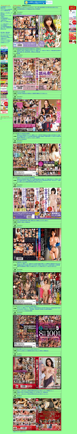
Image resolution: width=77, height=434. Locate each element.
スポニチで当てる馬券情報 (6, 9)
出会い (9, 41)
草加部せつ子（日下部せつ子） (36, 392)
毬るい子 (34, 9)
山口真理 (46, 309)
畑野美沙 (48, 263)
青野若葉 (58, 265)
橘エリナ (25, 137)
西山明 (56, 307)
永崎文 (27, 179)
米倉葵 (50, 265)
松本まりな (19, 350)
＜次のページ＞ (22, 431)
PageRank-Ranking (4, 17)
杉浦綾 (48, 179)
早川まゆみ (57, 263)
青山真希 (30, 136)
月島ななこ (48, 50)
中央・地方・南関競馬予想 (6, 27)
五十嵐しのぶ (44, 93)
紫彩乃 (34, 180)
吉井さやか (54, 266)
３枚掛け (2, 16)
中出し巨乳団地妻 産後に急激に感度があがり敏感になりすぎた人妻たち (32, 220)
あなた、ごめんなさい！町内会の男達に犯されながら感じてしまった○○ (32, 393)
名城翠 (46, 136)
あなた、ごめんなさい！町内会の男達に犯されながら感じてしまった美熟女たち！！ (35, 390)
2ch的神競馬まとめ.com (6, 6)
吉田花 (37, 180)
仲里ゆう (57, 179)
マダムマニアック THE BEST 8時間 (24, 310)
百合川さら (24, 180)
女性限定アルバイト (5, 42)
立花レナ (47, 265)
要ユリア (40, 181)
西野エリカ (50, 136)
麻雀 (9, 32)
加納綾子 (43, 136)
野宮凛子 (38, 9)
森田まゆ (40, 179)
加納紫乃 (21, 136)
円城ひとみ (28, 266)
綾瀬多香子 (23, 266)
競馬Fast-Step (3, 29)
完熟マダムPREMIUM (22, 139)
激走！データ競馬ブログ (6, 21)
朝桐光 (39, 263)
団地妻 (18, 53)
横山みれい (48, 307)
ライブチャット (4, 41)
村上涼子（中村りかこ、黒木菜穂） (27, 309)
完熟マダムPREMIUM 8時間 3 (23, 133)
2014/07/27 (19, 397)
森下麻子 (35, 265)
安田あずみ (19, 179)
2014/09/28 (19, 355)
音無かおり (55, 135)
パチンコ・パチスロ (5, 33)
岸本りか (31, 179)
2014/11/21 (19, 271)
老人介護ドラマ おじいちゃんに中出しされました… (28, 349)
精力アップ (10, 40)
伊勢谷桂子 (37, 309)
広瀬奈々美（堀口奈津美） (25, 51)
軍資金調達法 (3, 36)
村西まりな (31, 265)
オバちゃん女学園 (21, 91)
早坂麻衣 (19, 265)
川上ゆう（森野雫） (36, 137)
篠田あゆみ (19, 135)
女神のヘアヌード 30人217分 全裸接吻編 (26, 177)
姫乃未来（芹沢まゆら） (52, 180)
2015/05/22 (19, 98)
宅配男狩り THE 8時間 (22, 262)
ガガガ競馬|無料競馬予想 (6, 26)
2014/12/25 (19, 227)
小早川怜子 (19, 93)
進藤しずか (44, 179)
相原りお (54, 265)
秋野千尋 (59, 136)
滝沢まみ (49, 266)
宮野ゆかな (33, 51)
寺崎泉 (21, 137)
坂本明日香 (31, 181)
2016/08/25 (19, 13)
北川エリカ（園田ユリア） (36, 50)
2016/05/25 (19, 56)
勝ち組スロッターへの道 (6, 15)
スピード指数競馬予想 (5, 10)
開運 (7, 36)
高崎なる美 (50, 135)
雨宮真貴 (24, 179)
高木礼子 (33, 350)
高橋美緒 (24, 135)
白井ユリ (29, 137)
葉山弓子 (23, 265)
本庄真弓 (42, 309)
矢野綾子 (40, 265)
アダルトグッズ (4, 40)
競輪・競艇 (5, 32)
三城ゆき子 (36, 181)
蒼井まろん (52, 179)
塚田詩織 (53, 50)
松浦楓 (26, 265)
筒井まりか (25, 136)
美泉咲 (18, 137)
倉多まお (44, 50)
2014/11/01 (19, 314)
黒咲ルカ (21, 181)
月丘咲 (43, 265)
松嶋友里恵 (35, 136)
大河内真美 (19, 9)
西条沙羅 (38, 51)
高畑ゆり (19, 392)
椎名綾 (52, 307)
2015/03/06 (19, 142)
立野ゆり (41, 350)
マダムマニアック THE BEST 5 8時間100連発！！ (27, 306)
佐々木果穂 (25, 181)
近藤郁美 (34, 93)
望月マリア (24, 350)
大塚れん (23, 50)
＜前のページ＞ (16, 431)
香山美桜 (57, 50)
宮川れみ (41, 180)
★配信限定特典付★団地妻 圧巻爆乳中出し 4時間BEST (29, 48)
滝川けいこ (44, 266)
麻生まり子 (24, 9)
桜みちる (55, 136)
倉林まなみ (33, 266)
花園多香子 (52, 263)
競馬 (1, 32)
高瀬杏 (39, 136)
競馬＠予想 (3, 8)
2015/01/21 (19, 186)
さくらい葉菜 (39, 266)
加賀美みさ (29, 93)
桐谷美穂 (45, 180)
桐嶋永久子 (38, 93)
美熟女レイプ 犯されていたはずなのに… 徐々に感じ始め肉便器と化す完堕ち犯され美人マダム (37, 7)
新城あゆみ (29, 9)
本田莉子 (19, 50)
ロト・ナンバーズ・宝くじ (6, 34)
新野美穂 (35, 179)
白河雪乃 (36, 263)
